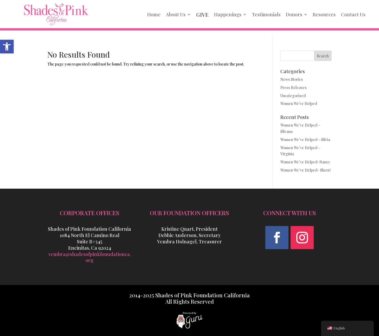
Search (323, 55)
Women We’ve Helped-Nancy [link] (305, 161)
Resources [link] (324, 14)
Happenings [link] (227, 14)
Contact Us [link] (353, 14)
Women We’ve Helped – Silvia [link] (305, 139)
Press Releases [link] (293, 87)
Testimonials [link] (266, 14)
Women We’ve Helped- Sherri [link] (305, 170)
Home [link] (154, 14)
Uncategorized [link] (293, 95)
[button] (276, 237)
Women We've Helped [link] (298, 103)
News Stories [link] (291, 79)
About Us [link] (176, 14)
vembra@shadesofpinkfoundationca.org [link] (89, 257)
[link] (7, 46)
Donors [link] (294, 14)
